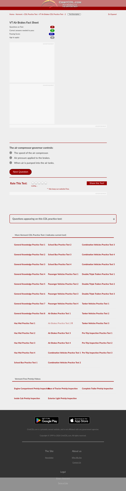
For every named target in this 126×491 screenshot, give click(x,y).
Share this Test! (96, 183)
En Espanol (112, 14)
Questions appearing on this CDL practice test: (37, 218)
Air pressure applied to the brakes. (30, 157)
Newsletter (49, 458)
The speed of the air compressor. (30, 152)
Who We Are (77, 458)
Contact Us (76, 462)
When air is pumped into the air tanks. (33, 162)
